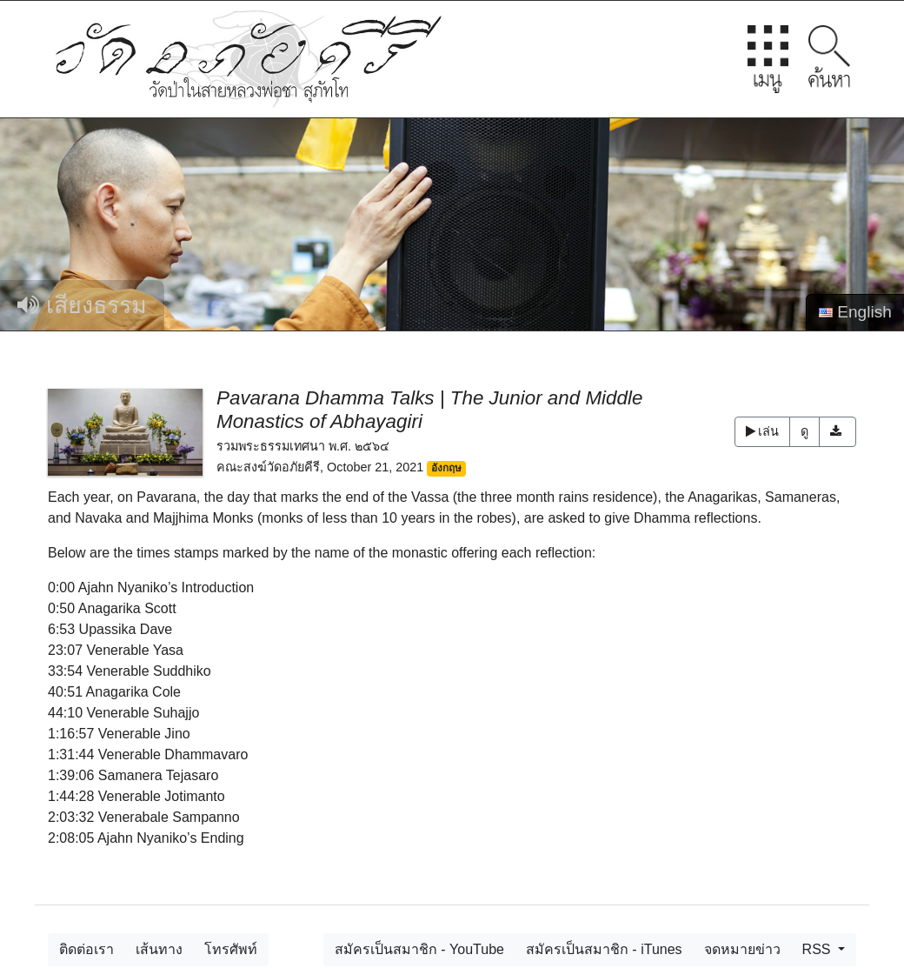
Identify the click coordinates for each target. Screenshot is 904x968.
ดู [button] (804, 431)
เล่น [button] (763, 431)
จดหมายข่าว (742, 949)
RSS (818, 949)
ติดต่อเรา (86, 949)
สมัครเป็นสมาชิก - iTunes (604, 949)
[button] (837, 432)
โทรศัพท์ (230, 949)
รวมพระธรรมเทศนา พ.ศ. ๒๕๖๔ (302, 446)
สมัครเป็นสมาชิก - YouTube (419, 949)
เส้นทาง (159, 949)
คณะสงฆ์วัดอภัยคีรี (268, 467)
